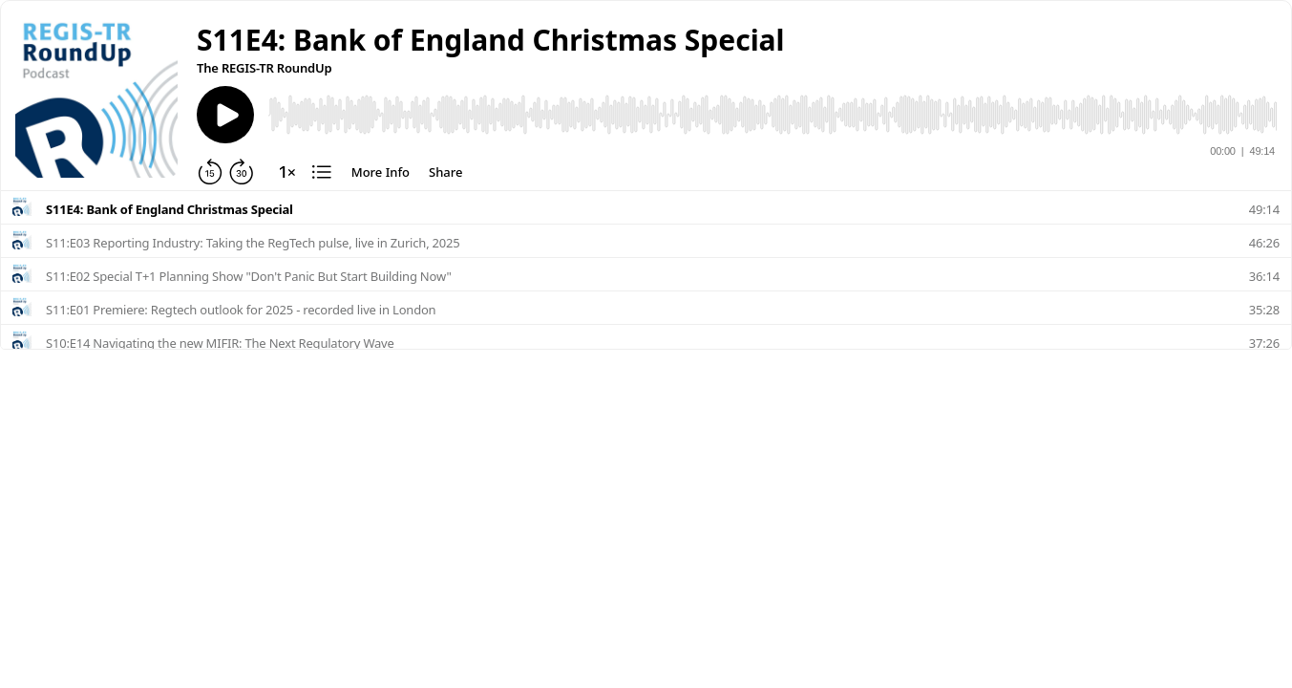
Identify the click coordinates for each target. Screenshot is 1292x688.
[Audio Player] (772, 114)
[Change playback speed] (287, 172)
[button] (491, 39)
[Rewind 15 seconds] (210, 172)
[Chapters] (321, 172)
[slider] (772, 114)
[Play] (225, 114)
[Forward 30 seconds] (241, 172)
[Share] (445, 172)
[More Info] (381, 172)
